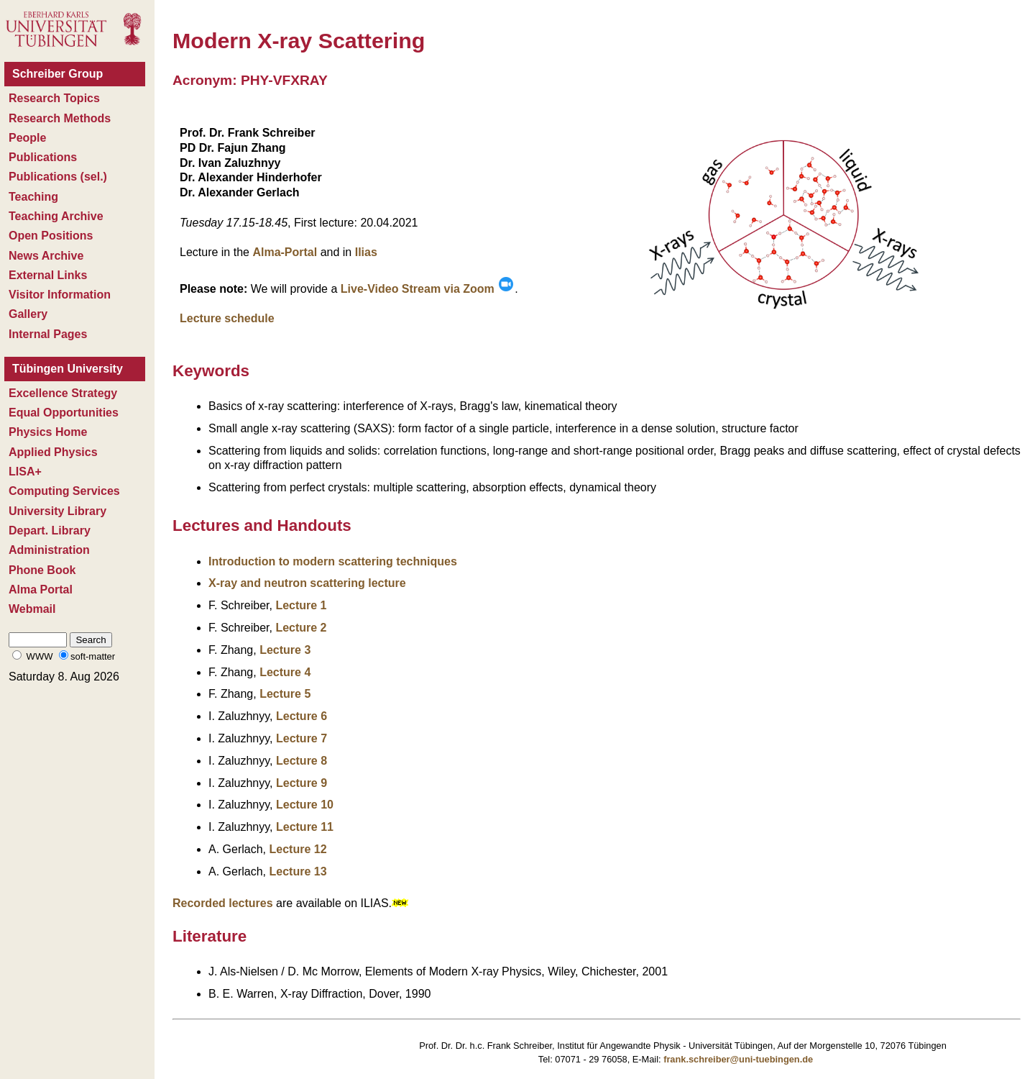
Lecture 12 (297, 849)
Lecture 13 (297, 871)
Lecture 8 (301, 761)
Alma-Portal (284, 252)
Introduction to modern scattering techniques (332, 561)
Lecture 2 (300, 628)
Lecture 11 (305, 827)
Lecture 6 (301, 716)
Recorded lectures (222, 903)
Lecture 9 (301, 783)
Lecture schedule (227, 318)
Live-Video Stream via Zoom (428, 289)
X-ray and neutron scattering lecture (307, 583)
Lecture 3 (284, 650)
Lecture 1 (300, 605)
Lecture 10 (305, 804)
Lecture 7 (301, 738)
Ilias (366, 252)
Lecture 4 (284, 672)
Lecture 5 (284, 694)
